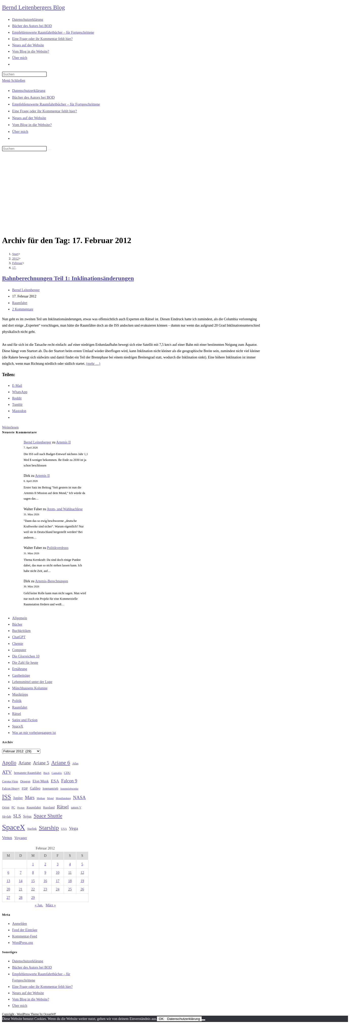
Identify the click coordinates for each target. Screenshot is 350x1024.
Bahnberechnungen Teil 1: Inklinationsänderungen (68, 278)
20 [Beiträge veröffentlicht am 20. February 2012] (8, 889)
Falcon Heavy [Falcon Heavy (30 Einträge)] (11, 788)
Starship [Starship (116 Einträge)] (49, 827)
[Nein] (203, 1019)
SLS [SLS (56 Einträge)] (17, 816)
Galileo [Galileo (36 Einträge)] (35, 788)
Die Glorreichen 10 (25, 656)
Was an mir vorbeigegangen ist (34, 733)
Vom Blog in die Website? (32, 125)
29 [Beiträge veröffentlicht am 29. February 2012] (33, 898)
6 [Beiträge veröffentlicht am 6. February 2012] (8, 872)
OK (161, 1019)
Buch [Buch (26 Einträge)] (46, 772)
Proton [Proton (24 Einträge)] (20, 807)
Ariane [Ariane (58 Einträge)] (24, 762)
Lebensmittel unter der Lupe (32, 682)
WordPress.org (22, 943)
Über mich (20, 132)
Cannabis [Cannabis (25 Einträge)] (57, 772)
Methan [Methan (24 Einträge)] (41, 798)
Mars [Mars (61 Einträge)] (30, 797)
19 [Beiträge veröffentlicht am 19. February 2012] (82, 881)
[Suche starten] (49, 149)
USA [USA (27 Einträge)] (64, 828)
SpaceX (17, 726)
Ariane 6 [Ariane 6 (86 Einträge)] (60, 763)
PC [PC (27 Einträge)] (13, 807)
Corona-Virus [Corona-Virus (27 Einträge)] (10, 781)
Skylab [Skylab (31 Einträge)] (6, 816)
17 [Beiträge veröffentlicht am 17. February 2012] (57, 881)
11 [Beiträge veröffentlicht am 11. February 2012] (70, 872)
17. (14, 267)
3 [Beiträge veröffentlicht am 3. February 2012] (57, 864)
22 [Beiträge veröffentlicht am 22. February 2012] (33, 889)
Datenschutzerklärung (28, 91)
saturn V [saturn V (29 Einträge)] (76, 807)
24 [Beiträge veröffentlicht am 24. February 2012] (57, 889)
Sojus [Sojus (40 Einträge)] (27, 816)
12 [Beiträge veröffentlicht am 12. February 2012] (82, 872)
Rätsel (16, 714)
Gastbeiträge (21, 675)
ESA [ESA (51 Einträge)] (55, 781)
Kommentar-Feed (24, 936)
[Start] (15, 254)
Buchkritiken (21, 631)
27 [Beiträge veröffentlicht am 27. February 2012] (8, 898)
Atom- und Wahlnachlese (65, 509)
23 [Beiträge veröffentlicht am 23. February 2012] (45, 889)
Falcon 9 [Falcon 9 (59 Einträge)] (69, 780)
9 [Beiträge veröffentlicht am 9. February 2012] (45, 872)
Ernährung (19, 669)
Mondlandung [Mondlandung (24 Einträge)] (63, 798)
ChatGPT (19, 637)
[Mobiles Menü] (13, 80)
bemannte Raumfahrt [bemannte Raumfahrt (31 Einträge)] (27, 773)
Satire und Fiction (24, 720)
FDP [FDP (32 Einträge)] (25, 788)
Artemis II (63, 442)
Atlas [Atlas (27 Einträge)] (75, 763)
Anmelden (19, 924)
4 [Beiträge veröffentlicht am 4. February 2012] (70, 864)
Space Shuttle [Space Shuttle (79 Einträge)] (48, 816)
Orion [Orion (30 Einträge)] (5, 807)
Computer (19, 650)
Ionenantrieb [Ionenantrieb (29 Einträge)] (50, 788)
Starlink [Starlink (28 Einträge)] (32, 828)
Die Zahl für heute (25, 663)
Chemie (17, 644)
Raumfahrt (19, 303)
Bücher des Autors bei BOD (33, 97)
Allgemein (19, 618)
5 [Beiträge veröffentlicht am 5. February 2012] (82, 864)
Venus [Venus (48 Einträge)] (7, 837)
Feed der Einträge (24, 930)
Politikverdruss (57, 548)
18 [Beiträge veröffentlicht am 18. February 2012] (70, 881)
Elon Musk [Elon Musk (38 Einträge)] (41, 781)
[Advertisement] (175, 194)
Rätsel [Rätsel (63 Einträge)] (63, 806)
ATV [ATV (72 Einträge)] (7, 772)
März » (51, 905)
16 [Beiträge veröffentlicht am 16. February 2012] (45, 881)
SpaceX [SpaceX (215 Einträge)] (13, 827)
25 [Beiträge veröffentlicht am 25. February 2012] (70, 889)
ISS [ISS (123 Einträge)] (6, 797)
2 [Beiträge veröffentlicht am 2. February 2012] (45, 864)
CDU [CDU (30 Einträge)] (67, 773)
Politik (16, 701)
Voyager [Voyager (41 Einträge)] (20, 838)
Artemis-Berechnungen (51, 581)
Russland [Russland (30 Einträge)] (49, 807)
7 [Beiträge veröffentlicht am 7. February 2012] (20, 872)
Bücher (17, 624)
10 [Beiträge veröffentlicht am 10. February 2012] (57, 872)
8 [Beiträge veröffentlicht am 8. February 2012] (33, 872)
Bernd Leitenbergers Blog (33, 7)
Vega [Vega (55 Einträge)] (73, 828)
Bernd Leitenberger (26, 290)
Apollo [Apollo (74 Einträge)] (9, 762)
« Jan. (39, 905)
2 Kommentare (22, 309)
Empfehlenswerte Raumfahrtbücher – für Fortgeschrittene (56, 104)
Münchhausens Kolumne (30, 688)
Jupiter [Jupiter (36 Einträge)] (18, 798)
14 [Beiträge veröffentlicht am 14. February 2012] (20, 881)
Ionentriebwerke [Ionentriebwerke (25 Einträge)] (69, 788)
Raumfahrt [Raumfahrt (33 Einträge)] (34, 807)
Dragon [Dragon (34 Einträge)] (25, 781)
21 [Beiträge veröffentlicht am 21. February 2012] (20, 889)
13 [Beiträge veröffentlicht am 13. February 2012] (8, 881)
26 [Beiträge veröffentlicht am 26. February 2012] (82, 889)
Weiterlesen (10, 427)
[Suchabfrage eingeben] (24, 74)
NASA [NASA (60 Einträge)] (79, 797)
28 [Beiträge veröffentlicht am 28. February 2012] (20, 898)
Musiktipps (20, 694)
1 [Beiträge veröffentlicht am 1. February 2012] (33, 864)
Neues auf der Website (29, 118)
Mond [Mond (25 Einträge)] (50, 798)
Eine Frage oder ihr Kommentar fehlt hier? (44, 111)
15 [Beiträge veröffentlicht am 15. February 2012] (33, 881)
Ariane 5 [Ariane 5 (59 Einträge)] (41, 762)
